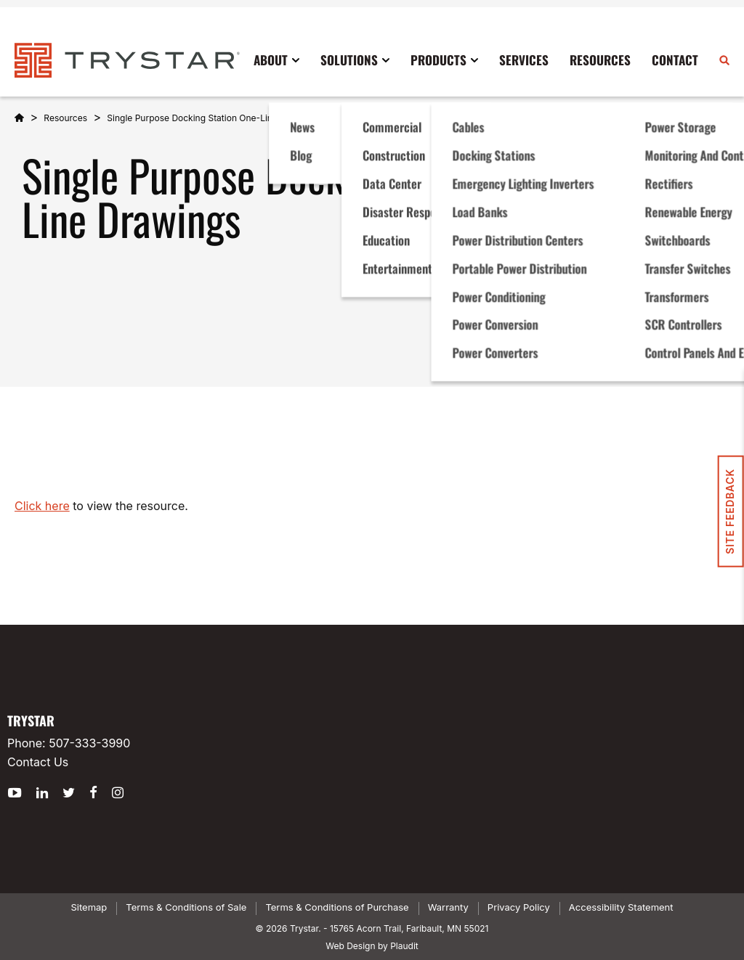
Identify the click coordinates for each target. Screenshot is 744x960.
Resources (65, 117)
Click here (42, 506)
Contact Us (37, 762)
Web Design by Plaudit (372, 945)
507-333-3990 (89, 743)
